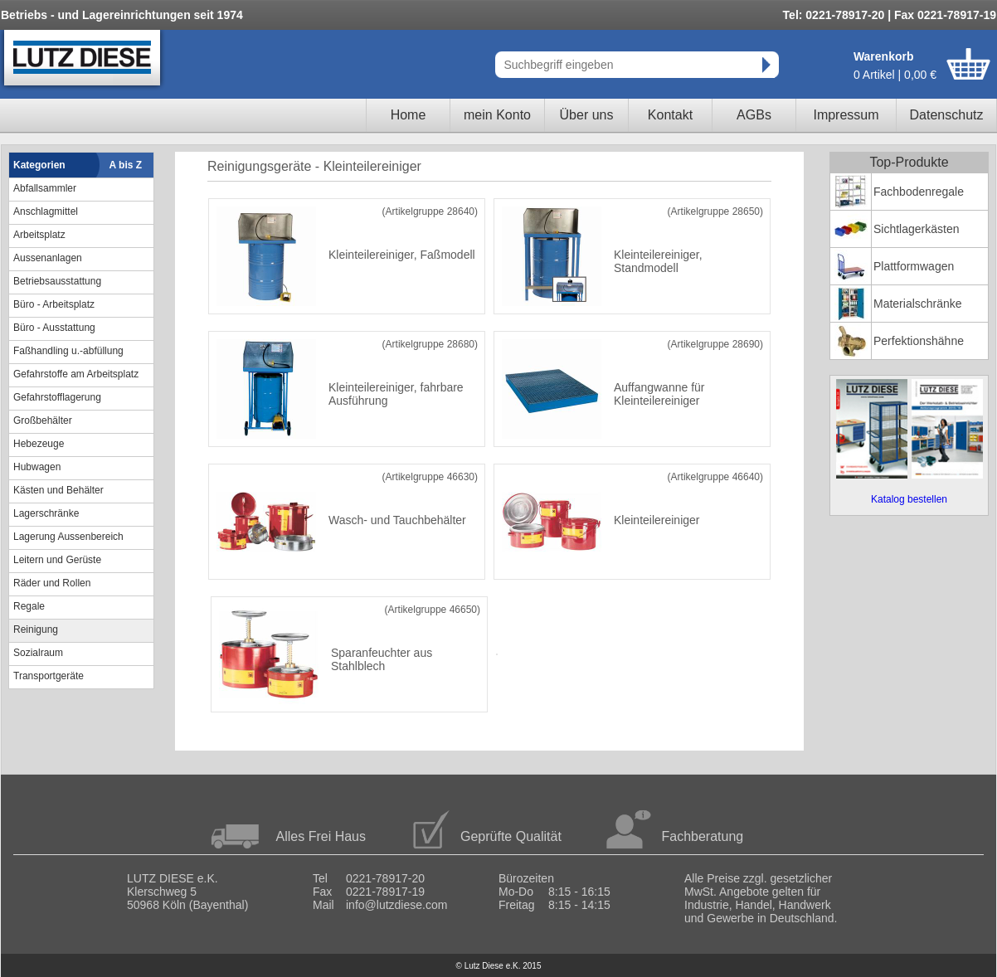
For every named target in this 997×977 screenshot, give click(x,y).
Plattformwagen (913, 266)
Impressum (845, 115)
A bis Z (126, 165)
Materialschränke (917, 303)
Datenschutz (947, 115)
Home (408, 115)
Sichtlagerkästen (916, 229)
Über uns (587, 115)
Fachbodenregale (918, 191)
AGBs (754, 115)
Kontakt (670, 115)
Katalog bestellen (909, 499)
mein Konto (497, 115)
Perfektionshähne (918, 341)
